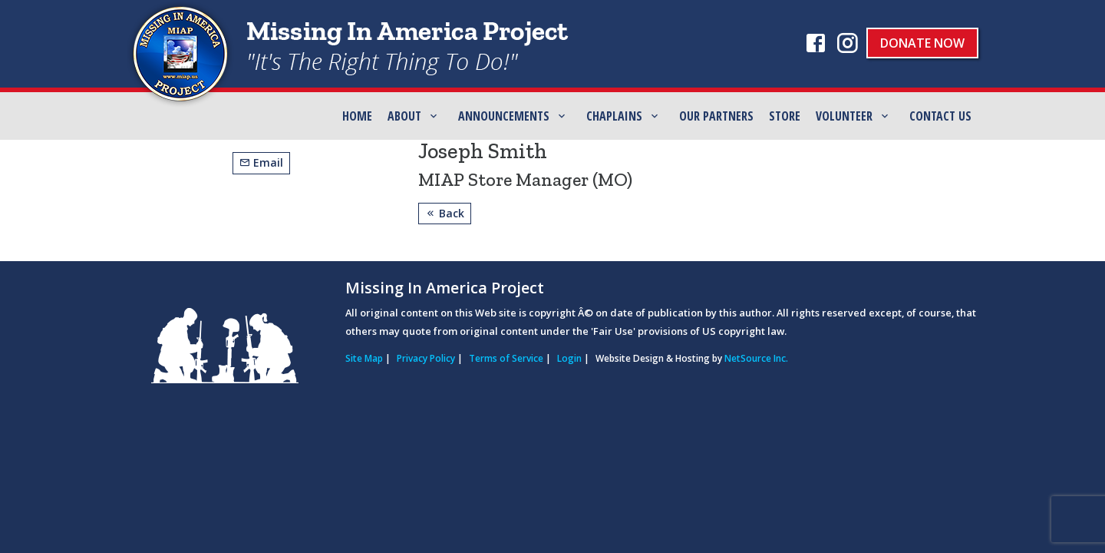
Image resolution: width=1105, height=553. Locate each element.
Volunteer (844, 116)
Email (261, 162)
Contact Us (940, 116)
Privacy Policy (426, 358)
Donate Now (922, 43)
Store (784, 116)
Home (357, 116)
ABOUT (404, 116)
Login (569, 358)
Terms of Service (506, 358)
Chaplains (614, 116)
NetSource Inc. (756, 358)
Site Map (364, 358)
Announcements (503, 116)
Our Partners (716, 116)
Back (444, 213)
